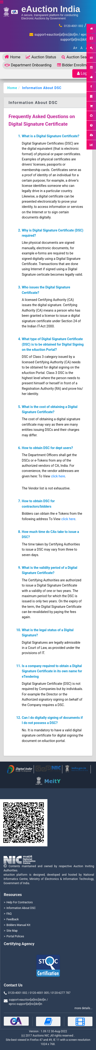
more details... (83, 1008)
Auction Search (77, 57)
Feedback (12, 919)
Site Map (12, 930)
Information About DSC (41, 88)
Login (83, 73)
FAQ (9, 913)
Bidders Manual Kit (18, 925)
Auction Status (41, 57)
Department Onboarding (28, 65)
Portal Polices (15, 936)
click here (58, 476)
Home (12, 56)
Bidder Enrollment (74, 65)
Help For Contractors (19, 902)
